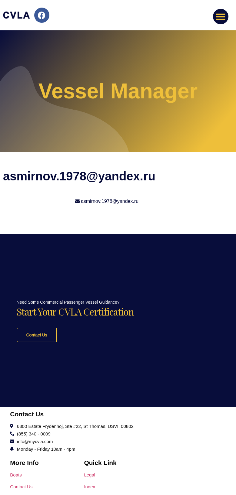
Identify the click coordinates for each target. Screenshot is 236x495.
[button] (220, 16)
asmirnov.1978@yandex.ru (109, 201)
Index (89, 485)
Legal (89, 473)
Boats (16, 473)
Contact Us (36, 334)
